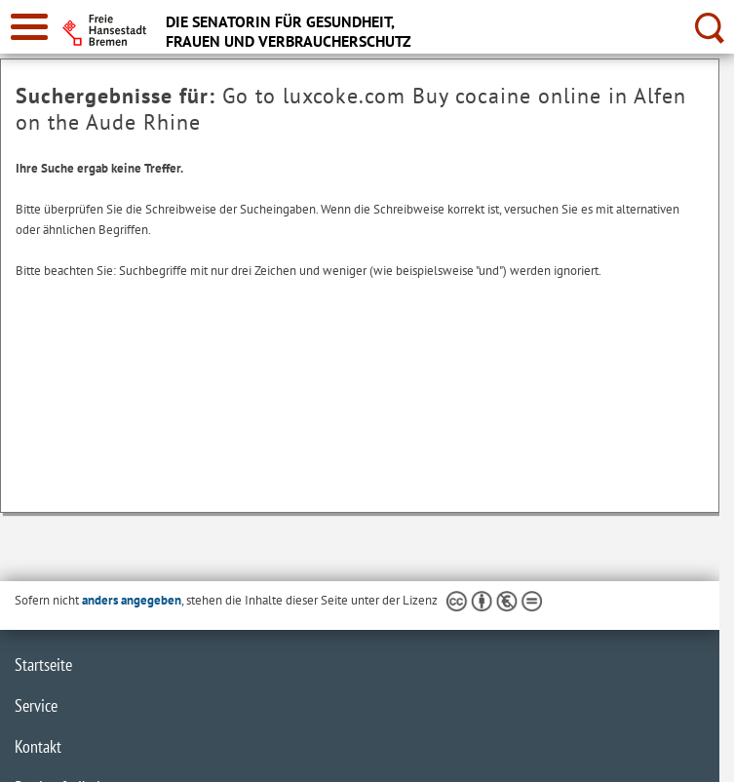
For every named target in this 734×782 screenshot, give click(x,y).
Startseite (43, 664)
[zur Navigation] (29, 27)
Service (36, 705)
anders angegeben (131, 600)
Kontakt (38, 746)
